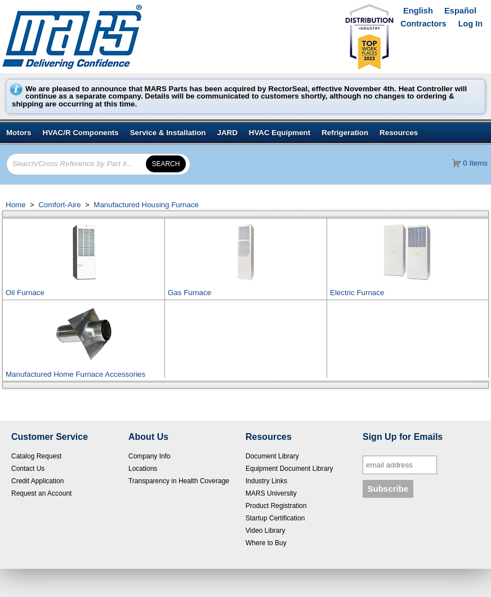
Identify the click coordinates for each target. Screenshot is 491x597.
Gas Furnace (189, 292)
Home (16, 205)
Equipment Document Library (289, 469)
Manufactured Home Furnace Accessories (75, 374)
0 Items (475, 163)
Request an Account (41, 493)
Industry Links (266, 481)
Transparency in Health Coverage (178, 481)
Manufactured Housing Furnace (145, 205)
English (418, 10)
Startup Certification (275, 518)
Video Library (265, 530)
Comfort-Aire (59, 205)
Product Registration (276, 506)
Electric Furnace (357, 292)
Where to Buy (266, 543)
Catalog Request (36, 456)
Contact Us (27, 469)
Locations (142, 469)
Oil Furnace (25, 292)
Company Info (149, 456)
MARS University (271, 493)
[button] (166, 164)
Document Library (272, 456)
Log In (470, 23)
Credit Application (37, 481)
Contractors (423, 23)
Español (460, 10)
